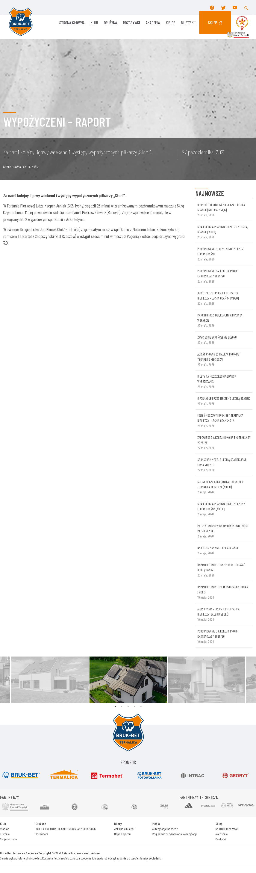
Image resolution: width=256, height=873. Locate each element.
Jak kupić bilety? (124, 829)
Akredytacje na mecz (165, 829)
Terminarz (42, 834)
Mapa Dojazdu (122, 834)
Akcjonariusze (8, 839)
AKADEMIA (153, 22)
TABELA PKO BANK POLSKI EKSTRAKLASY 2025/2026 (66, 829)
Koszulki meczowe (226, 829)
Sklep (215, 22)
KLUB (94, 22)
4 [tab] (134, 706)
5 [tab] (141, 706)
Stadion (4, 829)
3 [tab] (128, 706)
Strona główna (72, 22)
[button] (246, 7)
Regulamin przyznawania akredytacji (174, 834)
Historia (5, 834)
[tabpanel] (128, 679)
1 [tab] (115, 706)
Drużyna (110, 22)
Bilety (188, 22)
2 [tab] (122, 706)
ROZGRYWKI (131, 22)
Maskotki (220, 839)
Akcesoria (221, 834)
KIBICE (170, 22)
